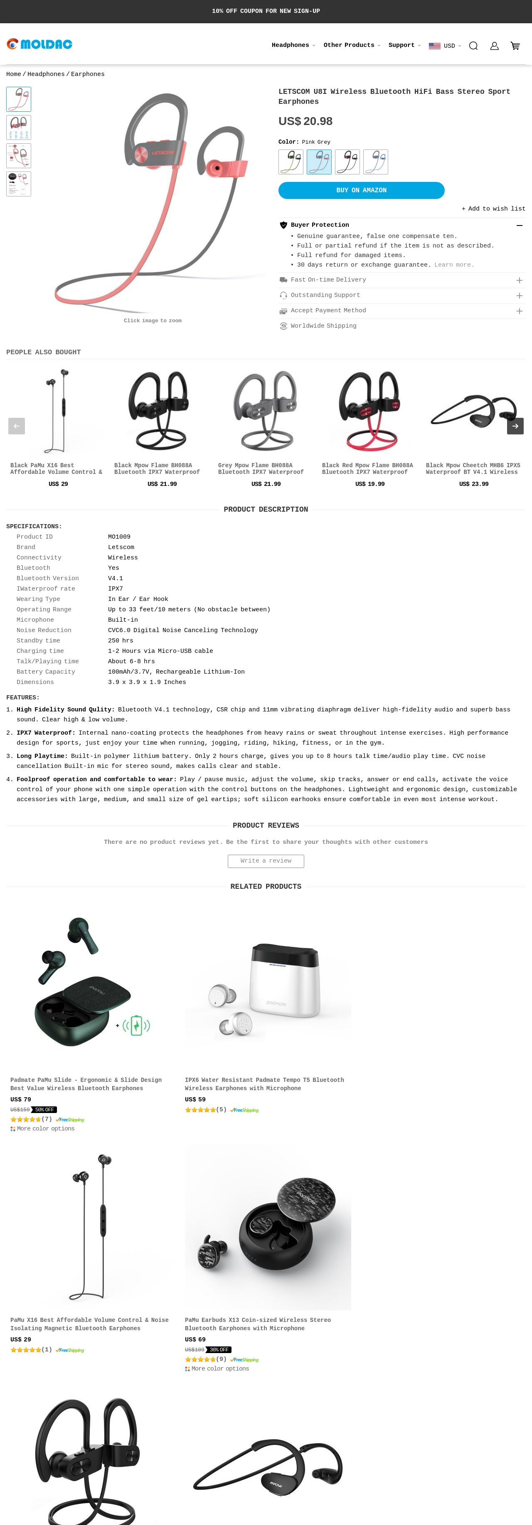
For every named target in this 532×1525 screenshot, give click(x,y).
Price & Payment (147, 1363)
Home (13, 74)
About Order (260, 1363)
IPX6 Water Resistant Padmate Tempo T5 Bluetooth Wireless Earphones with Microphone (198, 1044)
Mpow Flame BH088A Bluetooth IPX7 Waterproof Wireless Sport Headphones (64, 1239)
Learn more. (454, 265)
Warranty (255, 1381)
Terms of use (435, 1401)
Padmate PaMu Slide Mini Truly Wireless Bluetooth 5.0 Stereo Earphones (319, 1239)
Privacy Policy (28, 1381)
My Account (258, 1399)
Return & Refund (147, 1381)
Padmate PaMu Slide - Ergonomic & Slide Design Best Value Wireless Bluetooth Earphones (64, 1044)
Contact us (22, 1372)
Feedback (255, 1390)
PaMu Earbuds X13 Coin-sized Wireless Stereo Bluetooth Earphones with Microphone (460, 1044)
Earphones (88, 74)
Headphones (290, 45)
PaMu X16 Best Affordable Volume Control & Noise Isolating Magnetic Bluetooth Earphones (328, 1044)
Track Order (260, 1372)
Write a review (266, 861)
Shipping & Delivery (154, 1372)
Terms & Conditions (152, 1390)
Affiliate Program (33, 1390)
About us (18, 1363)
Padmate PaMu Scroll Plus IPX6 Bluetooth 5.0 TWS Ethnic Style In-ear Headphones (457, 1239)
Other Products (349, 45)
